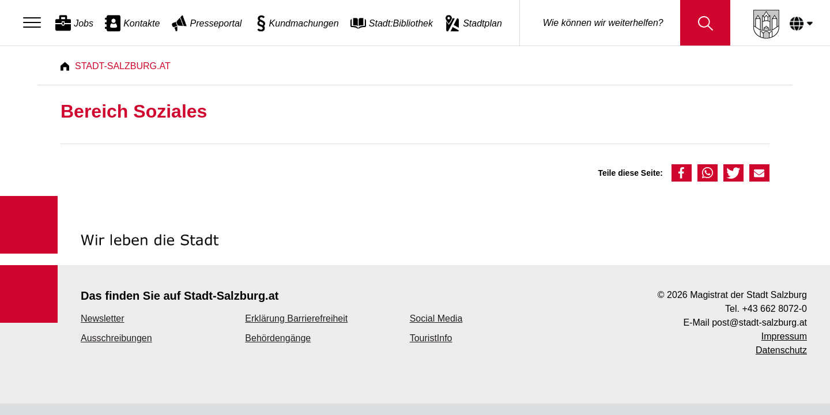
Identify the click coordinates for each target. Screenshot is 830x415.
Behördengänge (278, 338)
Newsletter (102, 318)
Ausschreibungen (116, 338)
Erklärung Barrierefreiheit (296, 318)
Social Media (436, 318)
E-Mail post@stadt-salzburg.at (745, 322)
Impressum (784, 336)
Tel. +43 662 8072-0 (766, 309)
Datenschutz (781, 350)
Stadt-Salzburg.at (123, 66)
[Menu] (35, 23)
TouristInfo (431, 338)
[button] (681, 173)
